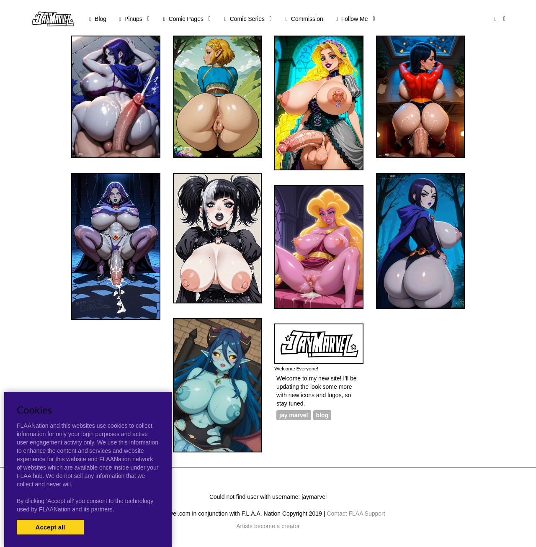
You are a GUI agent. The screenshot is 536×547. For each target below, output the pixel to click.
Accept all (50, 527)
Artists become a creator (268, 526)
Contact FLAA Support (356, 513)
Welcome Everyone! (296, 368)
